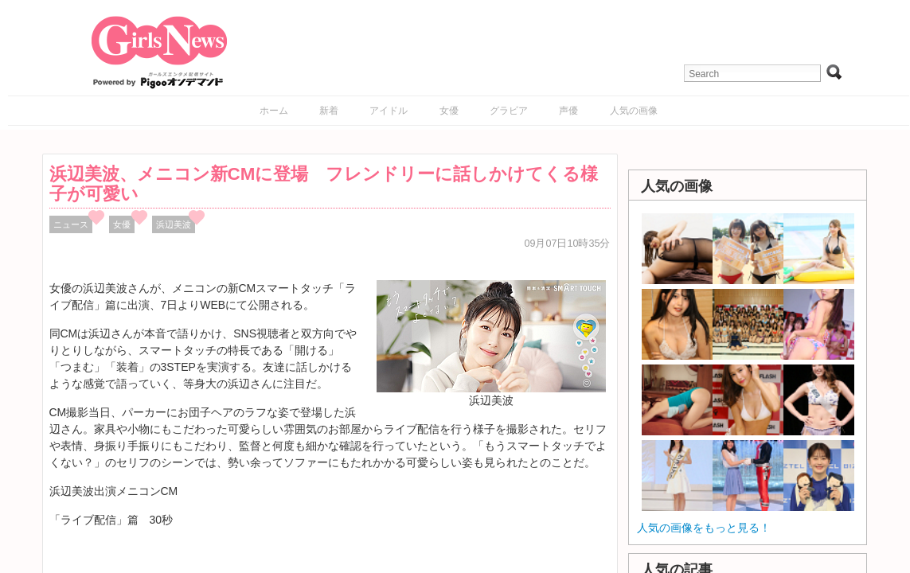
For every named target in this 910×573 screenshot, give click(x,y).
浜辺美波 (173, 224)
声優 (568, 110)
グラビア (509, 110)
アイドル (388, 110)
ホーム (274, 110)
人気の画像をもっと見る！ (704, 527)
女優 (449, 110)
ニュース (70, 224)
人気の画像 (634, 110)
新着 (328, 110)
